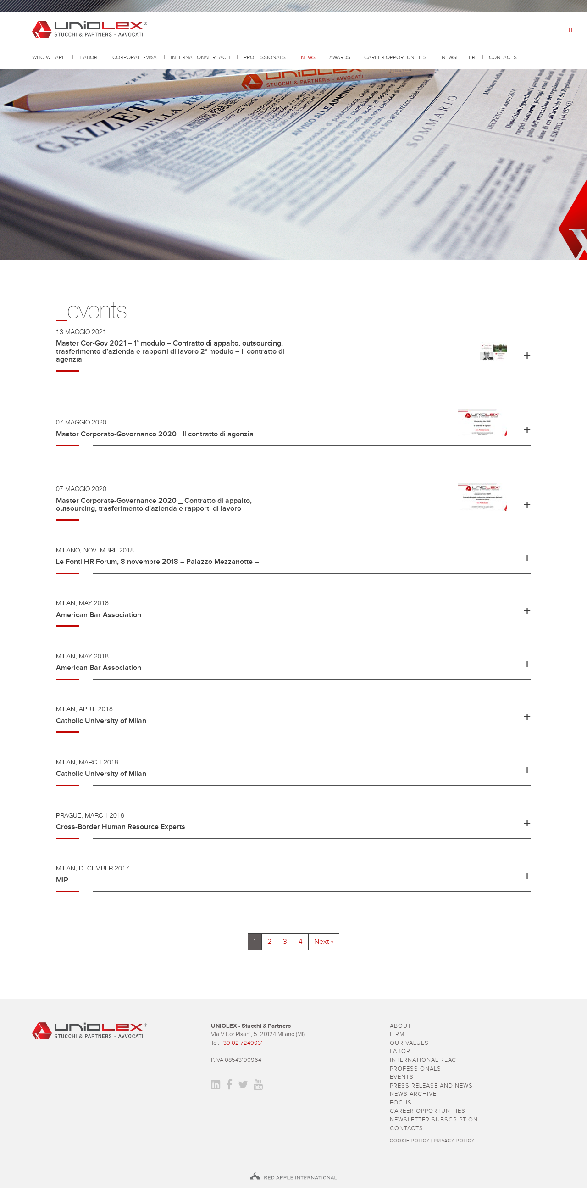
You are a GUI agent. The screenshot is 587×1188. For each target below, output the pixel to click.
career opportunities (395, 58)
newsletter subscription (434, 1120)
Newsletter (458, 58)
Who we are (48, 58)
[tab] (293, 357)
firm (397, 1034)
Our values (409, 1043)
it (571, 30)
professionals (265, 58)
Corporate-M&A (134, 58)
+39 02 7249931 (242, 1043)
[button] (293, 353)
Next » (323, 941)
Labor (88, 58)
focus (401, 1103)
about (400, 1026)
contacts (503, 58)
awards (339, 58)
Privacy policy (454, 1140)
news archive (413, 1094)
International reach (200, 58)
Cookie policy (410, 1140)
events (402, 1077)
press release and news (431, 1086)
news (308, 58)
